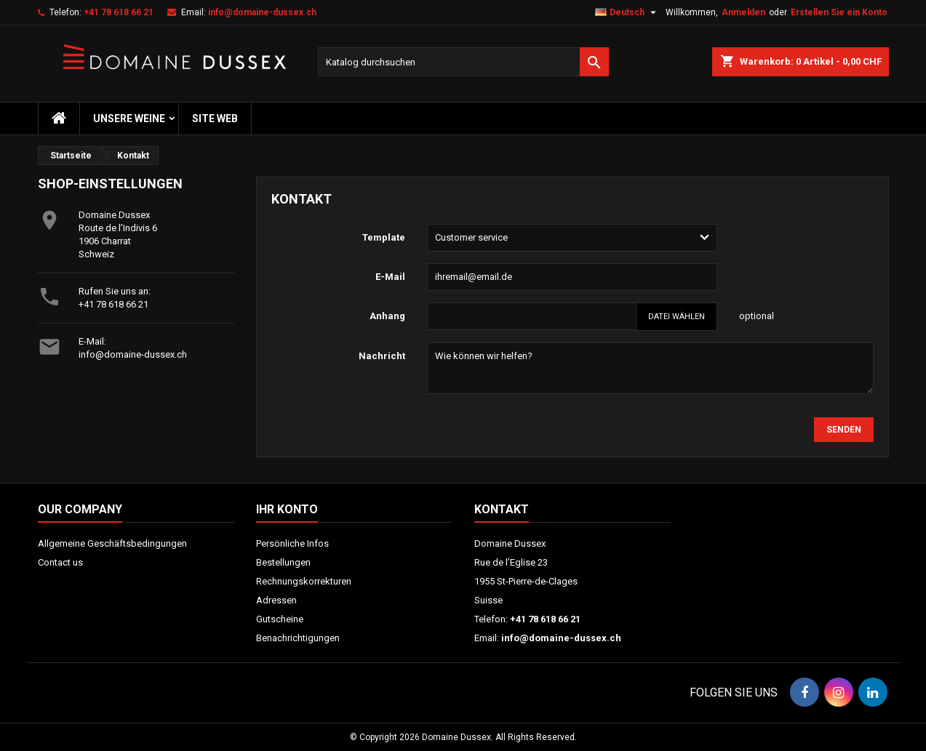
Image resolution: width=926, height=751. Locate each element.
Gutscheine (279, 619)
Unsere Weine (129, 118)
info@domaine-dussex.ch (262, 12)
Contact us (60, 562)
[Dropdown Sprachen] (627, 12)
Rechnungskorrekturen (303, 581)
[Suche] (463, 61)
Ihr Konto (287, 509)
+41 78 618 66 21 (118, 12)
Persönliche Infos (292, 543)
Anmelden (743, 12)
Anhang (387, 315)
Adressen (276, 600)
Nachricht (382, 355)
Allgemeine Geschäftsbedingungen (112, 543)
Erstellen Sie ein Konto (839, 12)
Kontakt (501, 509)
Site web (215, 118)
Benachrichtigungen (298, 637)
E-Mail (390, 276)
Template (383, 237)
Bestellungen (283, 562)
